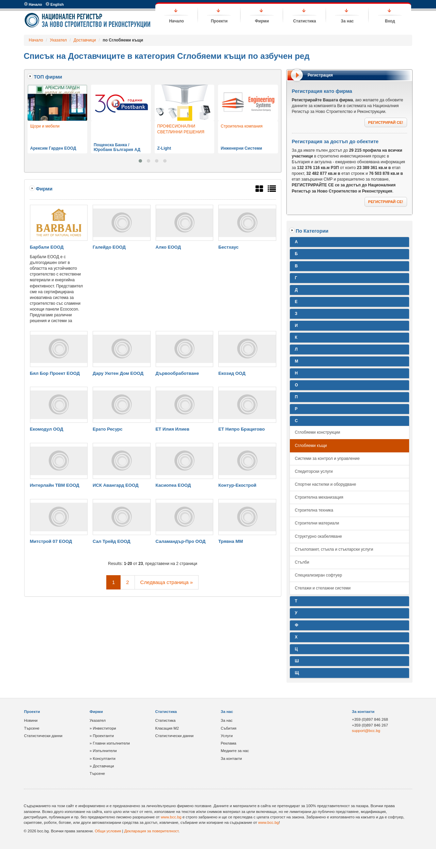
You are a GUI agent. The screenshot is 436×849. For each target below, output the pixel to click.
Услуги (227, 736)
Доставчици (85, 40)
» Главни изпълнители (110, 743)
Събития (228, 728)
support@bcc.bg (366, 731)
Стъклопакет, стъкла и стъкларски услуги (334, 549)
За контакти (231, 758)
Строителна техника (314, 510)
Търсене (32, 728)
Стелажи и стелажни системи (323, 588)
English (55, 4)
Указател (58, 40)
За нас (347, 21)
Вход (390, 21)
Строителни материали (317, 523)
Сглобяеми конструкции (317, 432)
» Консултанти (102, 758)
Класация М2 (167, 728)
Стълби (302, 562)
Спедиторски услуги (314, 471)
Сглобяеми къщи (311, 445)
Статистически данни (43, 736)
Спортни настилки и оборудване (325, 484)
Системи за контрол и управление (327, 458)
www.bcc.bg (171, 817)
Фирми (262, 21)
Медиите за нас (235, 751)
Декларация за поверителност (151, 831)
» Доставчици (102, 766)
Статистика (304, 21)
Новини (31, 720)
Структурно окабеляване (318, 536)
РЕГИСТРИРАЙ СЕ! (385, 122)
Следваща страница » (166, 582)
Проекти (219, 21)
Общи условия (108, 831)
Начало (33, 4)
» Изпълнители (103, 751)
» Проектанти (102, 736)
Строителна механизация (319, 497)
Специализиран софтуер (318, 575)
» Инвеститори (103, 728)
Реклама (228, 743)
